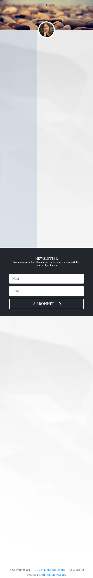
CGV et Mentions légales (50, 570)
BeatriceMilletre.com (52, 575)
